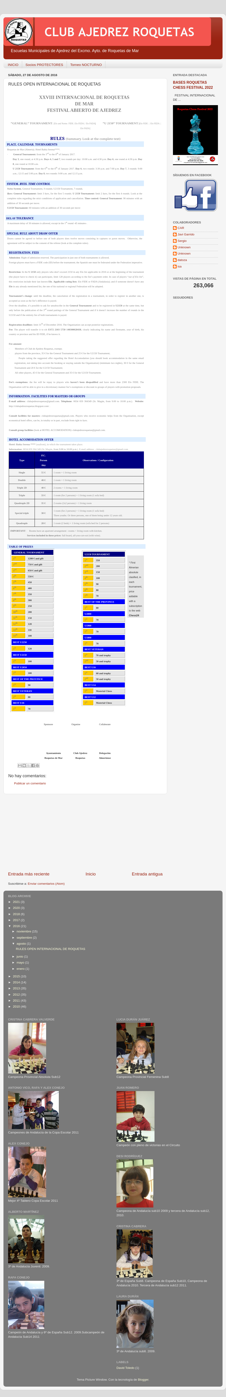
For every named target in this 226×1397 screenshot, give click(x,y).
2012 (17, 994)
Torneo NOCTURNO (86, 65)
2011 (17, 1000)
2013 (17, 988)
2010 (17, 1006)
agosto (22, 943)
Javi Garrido (186, 234)
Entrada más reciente (29, 874)
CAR (181, 228)
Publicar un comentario (30, 783)
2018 (17, 914)
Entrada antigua (147, 874)
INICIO (13, 65)
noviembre (24, 931)
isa (179, 266)
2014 (17, 982)
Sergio (182, 241)
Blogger (143, 1379)
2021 (17, 902)
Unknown (184, 247)
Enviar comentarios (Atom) (46, 883)
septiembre (25, 937)
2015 (17, 976)
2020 (17, 908)
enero (21, 968)
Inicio (91, 874)
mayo (21, 962)
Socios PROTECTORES (44, 65)
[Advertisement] (85, 832)
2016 (17, 926)
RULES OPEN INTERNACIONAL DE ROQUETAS (50, 949)
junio (20, 956)
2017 (17, 920)
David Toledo (125, 1368)
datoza (182, 260)
